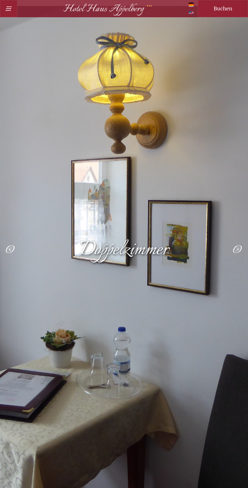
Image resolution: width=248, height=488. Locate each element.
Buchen (223, 8)
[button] (10, 249)
